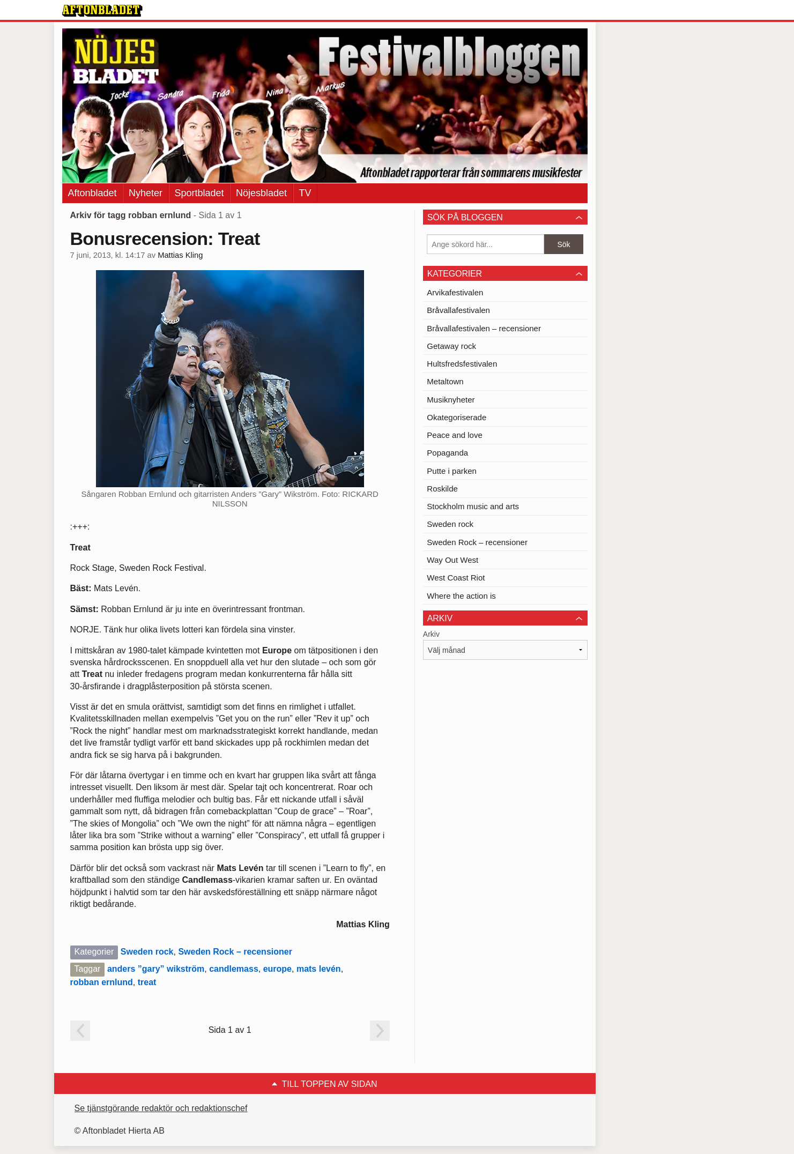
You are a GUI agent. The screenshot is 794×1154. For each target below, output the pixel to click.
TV (305, 193)
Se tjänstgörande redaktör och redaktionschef (161, 1108)
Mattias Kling (180, 255)
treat (147, 982)
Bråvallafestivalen (458, 310)
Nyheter (145, 193)
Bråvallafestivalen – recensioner (484, 328)
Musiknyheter (450, 399)
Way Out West (452, 559)
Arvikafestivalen (455, 292)
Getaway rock (451, 346)
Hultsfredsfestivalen (462, 363)
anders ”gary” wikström (155, 968)
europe (277, 968)
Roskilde (442, 488)
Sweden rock (147, 951)
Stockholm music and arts (473, 506)
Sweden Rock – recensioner (235, 951)
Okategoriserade (456, 417)
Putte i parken (452, 470)
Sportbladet (199, 193)
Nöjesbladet (261, 193)
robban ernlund (101, 982)
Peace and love (454, 435)
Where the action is (461, 595)
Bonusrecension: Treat (165, 238)
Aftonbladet (92, 193)
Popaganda (447, 452)
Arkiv (431, 634)
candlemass (233, 968)
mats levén (318, 968)
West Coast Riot (456, 577)
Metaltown (445, 381)
